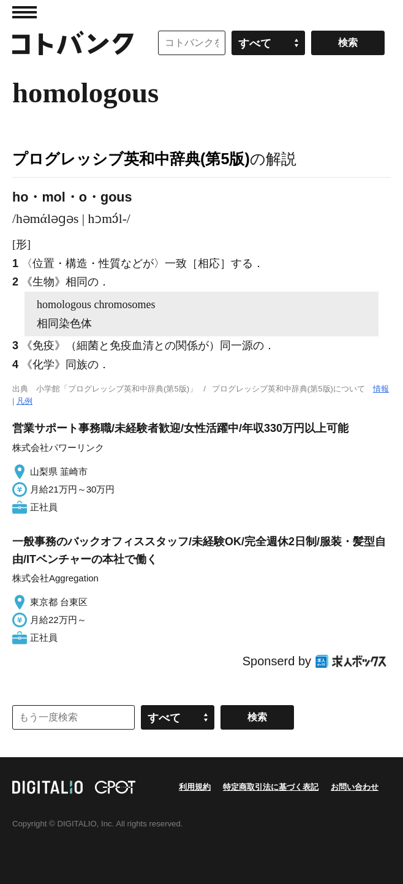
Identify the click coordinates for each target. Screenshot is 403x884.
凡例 (24, 401)
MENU (24, 12)
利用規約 (195, 786)
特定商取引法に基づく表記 (270, 786)
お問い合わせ (355, 786)
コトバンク (73, 43)
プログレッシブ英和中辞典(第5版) (131, 158)
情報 (381, 388)
